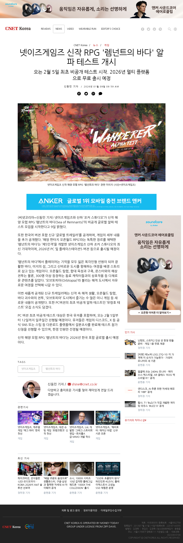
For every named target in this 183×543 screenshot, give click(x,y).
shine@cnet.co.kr (82, 384)
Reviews (46, 29)
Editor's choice (110, 29)
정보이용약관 (90, 510)
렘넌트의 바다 (53, 369)
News (59, 29)
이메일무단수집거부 (111, 510)
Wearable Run (87, 29)
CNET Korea (80, 45)
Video (70, 29)
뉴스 (95, 45)
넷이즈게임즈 (28, 369)
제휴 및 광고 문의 (70, 510)
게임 (107, 45)
